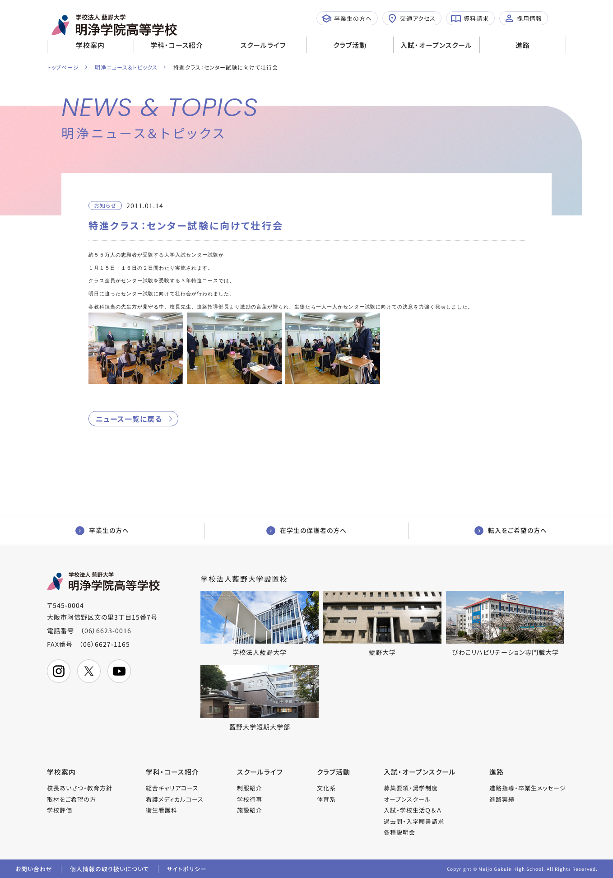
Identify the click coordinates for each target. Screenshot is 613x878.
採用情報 (523, 18)
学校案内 (90, 45)
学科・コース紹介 (176, 45)
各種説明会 (399, 831)
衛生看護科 (162, 809)
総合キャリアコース (172, 787)
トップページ (63, 67)
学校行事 (250, 798)
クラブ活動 (350, 45)
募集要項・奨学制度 (411, 787)
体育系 (326, 798)
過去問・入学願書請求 (414, 820)
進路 (522, 45)
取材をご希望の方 (71, 798)
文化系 (326, 787)
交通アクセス (411, 18)
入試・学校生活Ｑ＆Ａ (412, 809)
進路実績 (502, 798)
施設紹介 (250, 809)
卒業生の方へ (346, 18)
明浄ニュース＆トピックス (126, 67)
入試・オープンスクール (436, 45)
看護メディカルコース (175, 798)
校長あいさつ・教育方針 (79, 787)
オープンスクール (407, 798)
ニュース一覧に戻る (129, 416)
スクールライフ (263, 45)
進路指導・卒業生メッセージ (527, 787)
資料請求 (470, 18)
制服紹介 (250, 787)
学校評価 (59, 809)
